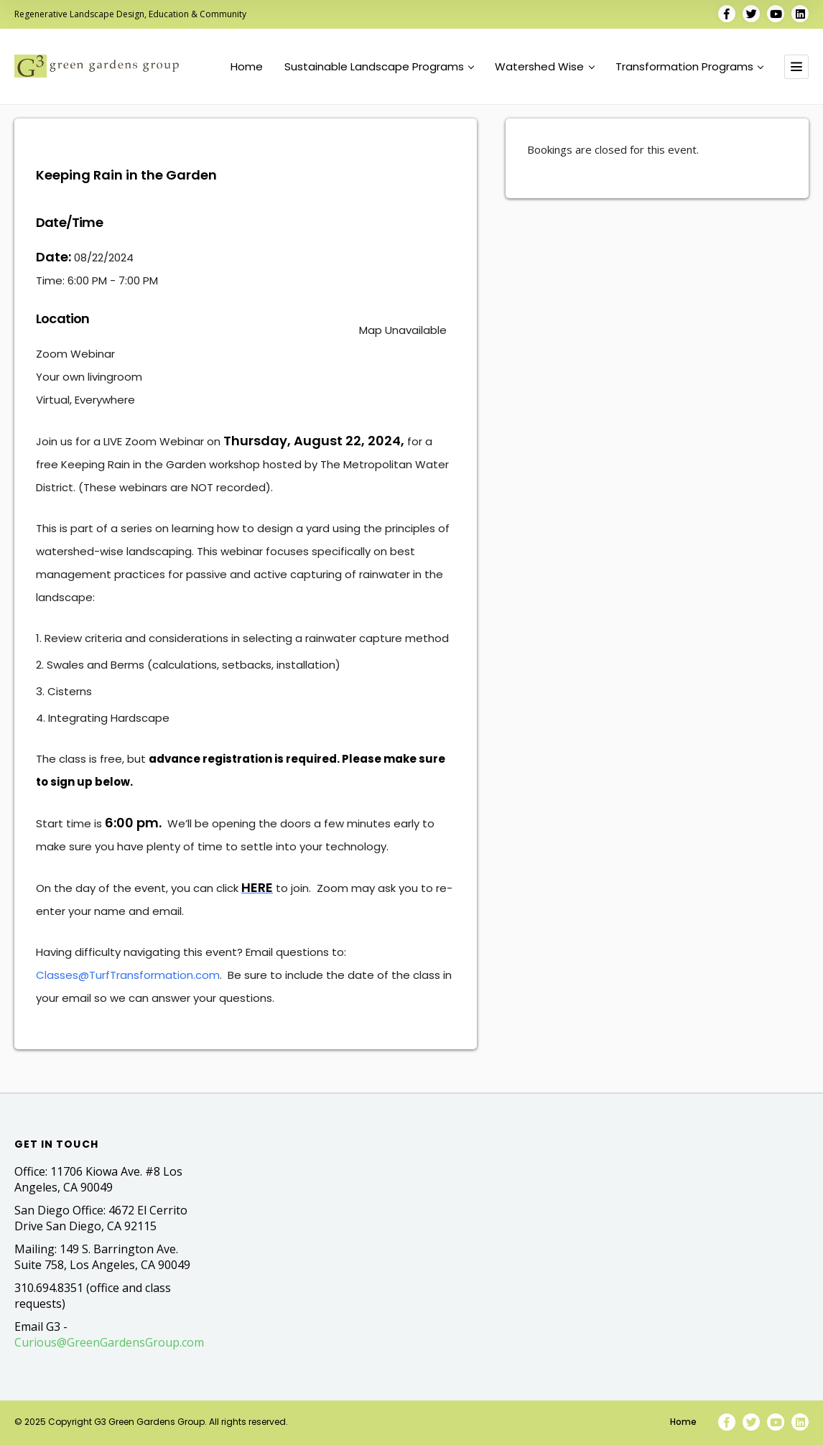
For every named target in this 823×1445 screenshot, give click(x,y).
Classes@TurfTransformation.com (128, 974)
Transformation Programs (689, 67)
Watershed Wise (544, 67)
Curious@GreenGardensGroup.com (109, 1342)
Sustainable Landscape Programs (379, 67)
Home (247, 67)
